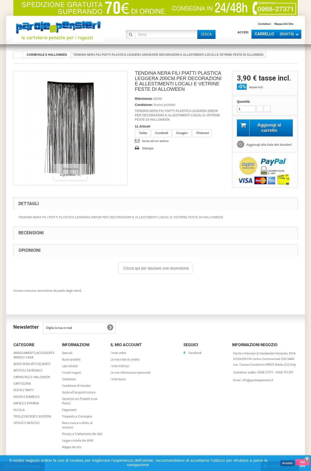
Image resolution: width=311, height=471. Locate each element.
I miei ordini (118, 353)
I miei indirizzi (120, 366)
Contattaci (264, 23)
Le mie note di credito (125, 359)
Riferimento (143, 98)
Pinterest (202, 133)
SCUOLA (19, 410)
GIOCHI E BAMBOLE (26, 397)
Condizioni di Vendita (76, 386)
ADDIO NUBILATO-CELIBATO (32, 364)
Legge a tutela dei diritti (78, 440)
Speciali (67, 353)
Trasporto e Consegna (77, 416)
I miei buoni (118, 379)
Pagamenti (69, 410)
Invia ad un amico (155, 141)
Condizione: (144, 105)
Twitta (142, 133)
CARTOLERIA (22, 383)
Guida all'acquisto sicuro (78, 392)
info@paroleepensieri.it (257, 380)
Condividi (161, 133)
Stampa (148, 148)
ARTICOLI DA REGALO (28, 370)
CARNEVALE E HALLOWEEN (31, 377)
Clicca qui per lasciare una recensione (155, 268)
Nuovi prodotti (71, 359)
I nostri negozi (71, 372)
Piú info (302, 463)
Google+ (181, 133)
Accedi (243, 32)
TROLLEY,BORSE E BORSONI (32, 416)
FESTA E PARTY (23, 390)
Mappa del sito (284, 23)
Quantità (243, 101)
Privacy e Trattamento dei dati (82, 434)
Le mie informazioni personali (130, 372)
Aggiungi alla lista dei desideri (269, 144)
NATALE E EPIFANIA (26, 403)
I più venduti (70, 366)
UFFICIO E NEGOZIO (26, 423)
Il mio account (126, 345)
